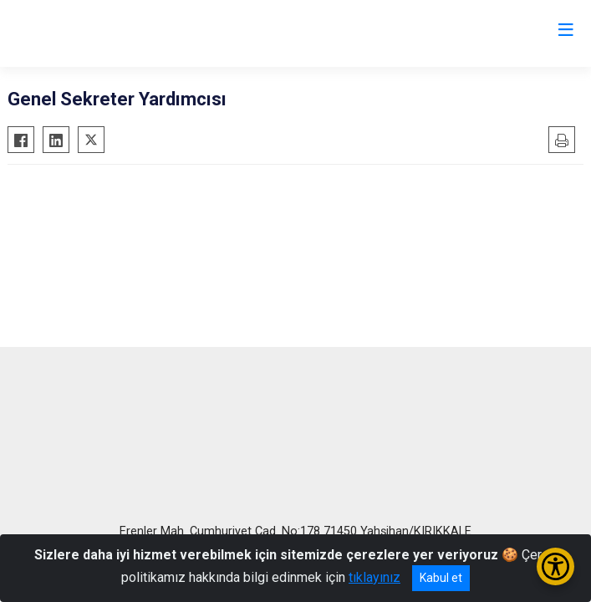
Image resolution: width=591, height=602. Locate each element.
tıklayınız (374, 577)
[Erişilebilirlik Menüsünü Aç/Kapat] (555, 566)
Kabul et (441, 577)
